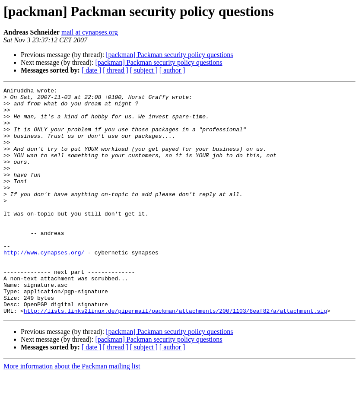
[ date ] (91, 70)
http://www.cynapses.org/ (43, 286)
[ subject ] (144, 70)
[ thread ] (115, 70)
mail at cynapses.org (89, 32)
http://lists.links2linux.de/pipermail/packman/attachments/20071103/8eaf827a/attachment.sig (175, 356)
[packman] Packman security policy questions (169, 54)
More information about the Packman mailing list (71, 411)
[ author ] (172, 70)
